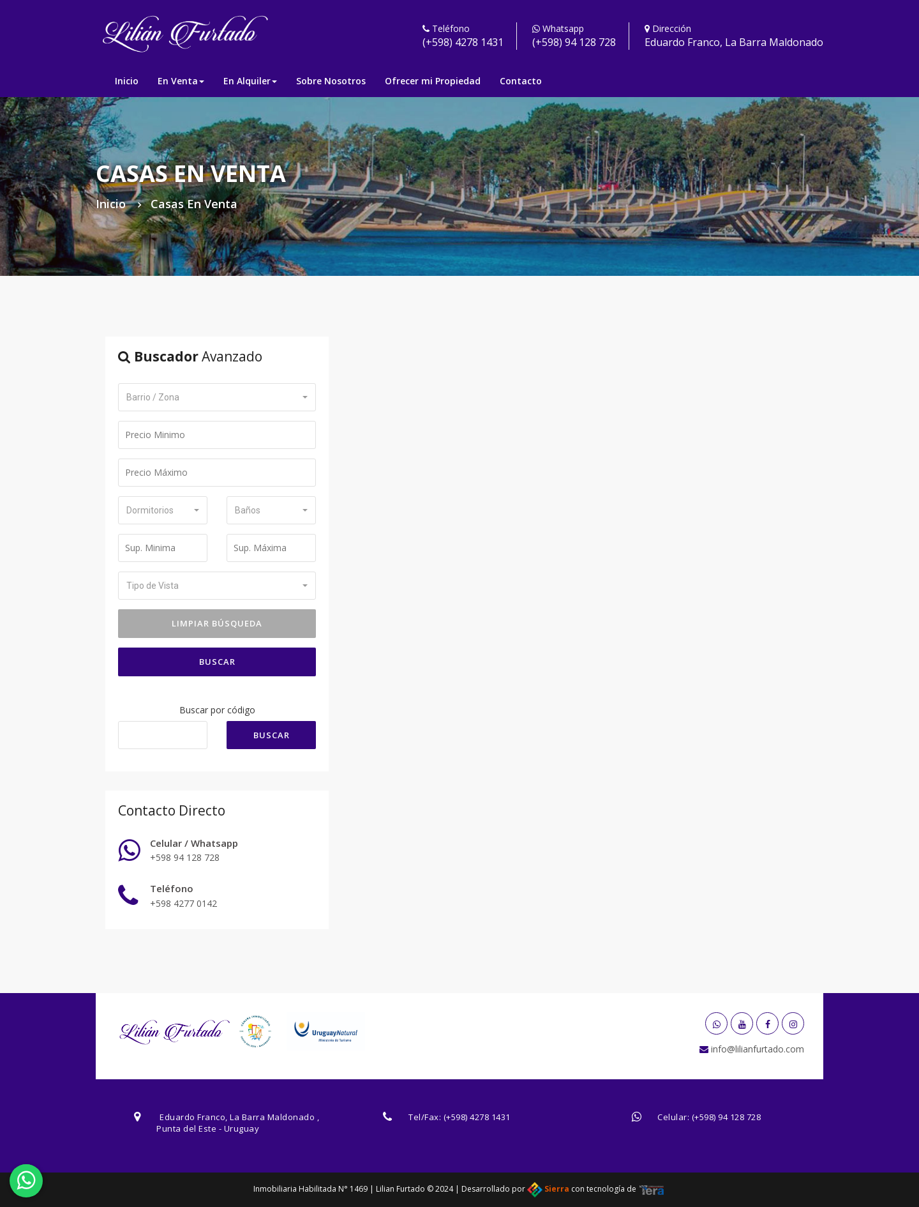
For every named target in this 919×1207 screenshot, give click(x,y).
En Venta (181, 81)
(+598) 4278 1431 (463, 42)
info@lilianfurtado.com (756, 1049)
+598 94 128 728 (185, 857)
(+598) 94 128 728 (574, 42)
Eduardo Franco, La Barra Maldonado (734, 42)
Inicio (126, 81)
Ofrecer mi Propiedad (433, 81)
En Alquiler (250, 81)
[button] (217, 397)
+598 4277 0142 (183, 903)
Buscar (217, 661)
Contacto (521, 81)
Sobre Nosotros (331, 81)
